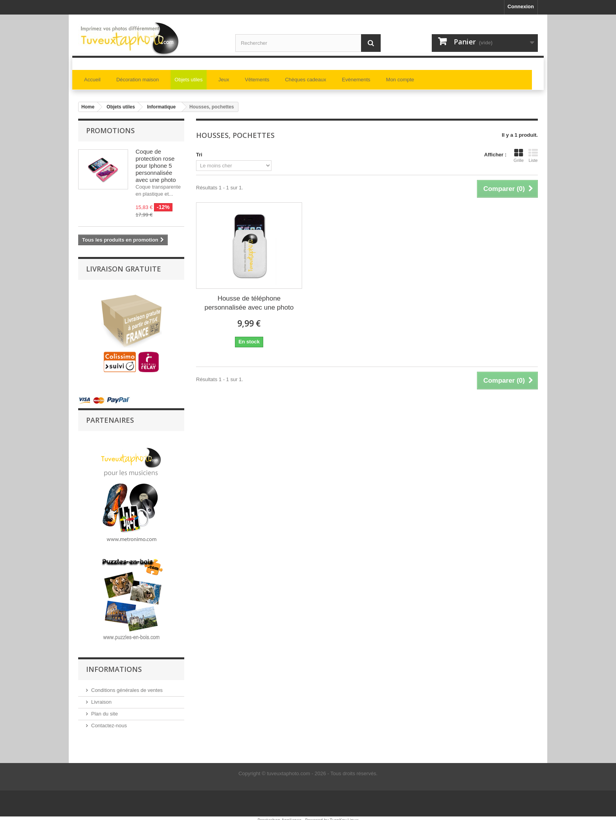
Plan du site (104, 710)
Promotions (110, 130)
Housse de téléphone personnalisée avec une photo (249, 303)
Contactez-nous (109, 722)
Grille (518, 156)
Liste (533, 156)
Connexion (521, 6)
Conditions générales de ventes (127, 687)
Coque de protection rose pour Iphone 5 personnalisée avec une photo (156, 165)
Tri (199, 155)
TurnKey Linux (344, 816)
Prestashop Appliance (279, 816)
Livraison (101, 698)
